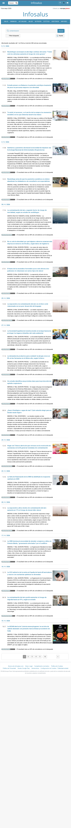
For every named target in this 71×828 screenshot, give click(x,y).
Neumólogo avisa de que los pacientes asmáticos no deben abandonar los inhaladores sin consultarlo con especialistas (28, 180)
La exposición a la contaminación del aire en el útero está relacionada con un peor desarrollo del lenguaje (27, 305)
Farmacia (13, 21)
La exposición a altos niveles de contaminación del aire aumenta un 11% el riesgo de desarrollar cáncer (26, 509)
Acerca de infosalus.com (15, 666)
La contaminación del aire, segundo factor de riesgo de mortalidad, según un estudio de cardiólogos (27, 211)
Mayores (64, 21)
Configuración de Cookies (48, 668)
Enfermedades (41, 26)
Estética (46, 21)
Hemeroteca (35, 668)
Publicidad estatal (63, 668)
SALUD (6, 21)
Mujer (31, 21)
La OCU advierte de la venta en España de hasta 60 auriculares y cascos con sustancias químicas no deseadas (29, 573)
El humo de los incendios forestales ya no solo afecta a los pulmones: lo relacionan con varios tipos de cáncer (28, 270)
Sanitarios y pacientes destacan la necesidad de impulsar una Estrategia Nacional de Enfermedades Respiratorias (29, 149)
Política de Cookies (57, 666)
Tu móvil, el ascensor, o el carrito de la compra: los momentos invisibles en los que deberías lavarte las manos (29, 113)
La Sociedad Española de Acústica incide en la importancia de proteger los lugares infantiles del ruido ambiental (29, 332)
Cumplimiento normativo (41, 666)
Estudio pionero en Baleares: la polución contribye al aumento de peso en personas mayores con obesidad (29, 86)
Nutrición (38, 21)
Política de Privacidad (9, 668)
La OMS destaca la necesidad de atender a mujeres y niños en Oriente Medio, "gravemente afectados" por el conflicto (29, 542)
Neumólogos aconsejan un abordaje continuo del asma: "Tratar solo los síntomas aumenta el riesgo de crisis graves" (29, 53)
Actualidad (23, 21)
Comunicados (28, 26)
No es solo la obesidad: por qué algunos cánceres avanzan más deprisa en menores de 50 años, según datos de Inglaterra (29, 242)
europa (65, 8)
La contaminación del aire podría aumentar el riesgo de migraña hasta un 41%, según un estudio (27, 598)
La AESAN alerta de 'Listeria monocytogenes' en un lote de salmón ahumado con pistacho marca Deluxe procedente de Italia (28, 628)
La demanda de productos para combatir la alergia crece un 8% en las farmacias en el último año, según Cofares (28, 357)
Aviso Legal (28, 666)
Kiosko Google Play (24, 668)
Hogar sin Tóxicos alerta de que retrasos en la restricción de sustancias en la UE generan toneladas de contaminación (29, 447)
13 (45, 657)
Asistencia (55, 21)
